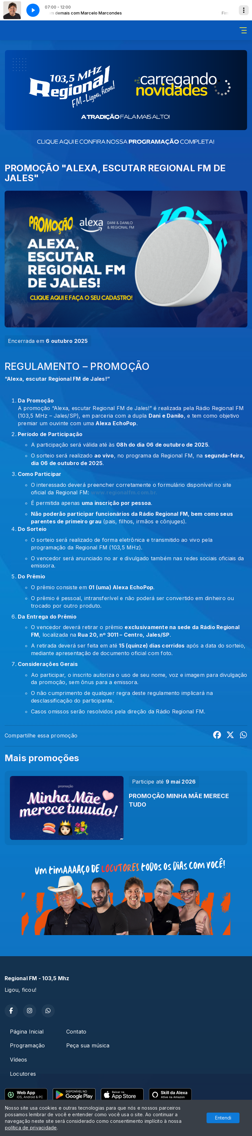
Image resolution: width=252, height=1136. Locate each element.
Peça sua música (88, 1045)
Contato (76, 1031)
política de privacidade (31, 1127)
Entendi (223, 1118)
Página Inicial (26, 1031)
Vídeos (18, 1059)
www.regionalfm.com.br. (124, 492)
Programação (27, 1045)
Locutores (23, 1073)
